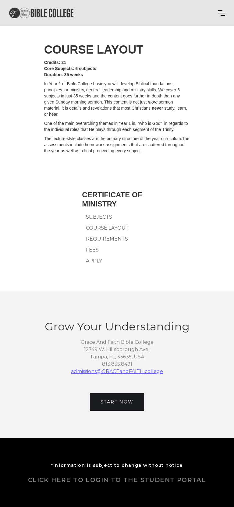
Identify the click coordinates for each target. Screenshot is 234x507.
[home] (41, 13)
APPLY (94, 261)
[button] (221, 13)
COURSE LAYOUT (107, 228)
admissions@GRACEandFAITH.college (117, 371)
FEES (92, 250)
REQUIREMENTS (107, 239)
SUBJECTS (99, 217)
